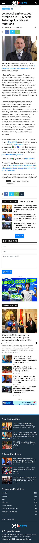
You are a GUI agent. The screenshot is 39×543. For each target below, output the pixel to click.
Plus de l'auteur (26, 202)
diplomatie (10, 184)
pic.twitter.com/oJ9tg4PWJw (12, 155)
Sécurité (4, 227)
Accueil (4, 7)
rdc (20, 7)
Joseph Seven (6, 343)
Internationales (12, 7)
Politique (4, 210)
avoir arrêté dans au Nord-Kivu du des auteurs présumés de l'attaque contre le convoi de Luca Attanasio (19, 167)
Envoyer (7, 272)
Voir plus (19, 236)
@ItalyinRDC (12, 142)
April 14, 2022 (30, 159)
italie (18, 181)
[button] (4, 289)
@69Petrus (19, 145)
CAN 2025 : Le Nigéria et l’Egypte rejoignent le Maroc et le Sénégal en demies (24, 369)
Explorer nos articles (8, 519)
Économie (5, 219)
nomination (25, 181)
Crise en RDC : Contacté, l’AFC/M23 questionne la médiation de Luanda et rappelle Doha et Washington (25, 359)
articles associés (10, 202)
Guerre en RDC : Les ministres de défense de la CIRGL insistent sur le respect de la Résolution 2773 (24, 390)
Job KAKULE (7, 27)
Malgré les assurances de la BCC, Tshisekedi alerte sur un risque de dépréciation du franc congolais (25, 379)
